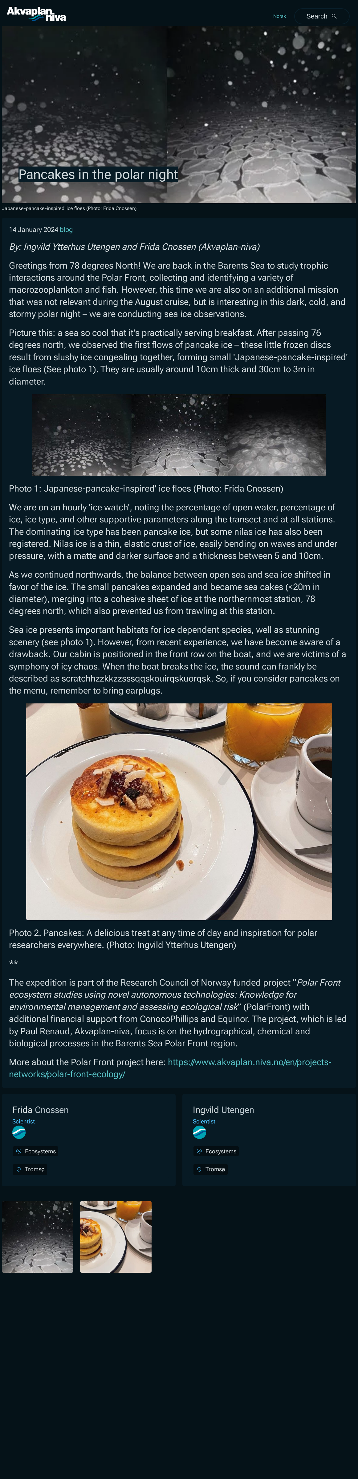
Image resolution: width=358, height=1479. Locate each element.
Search (321, 16)
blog (66, 229)
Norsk (279, 16)
